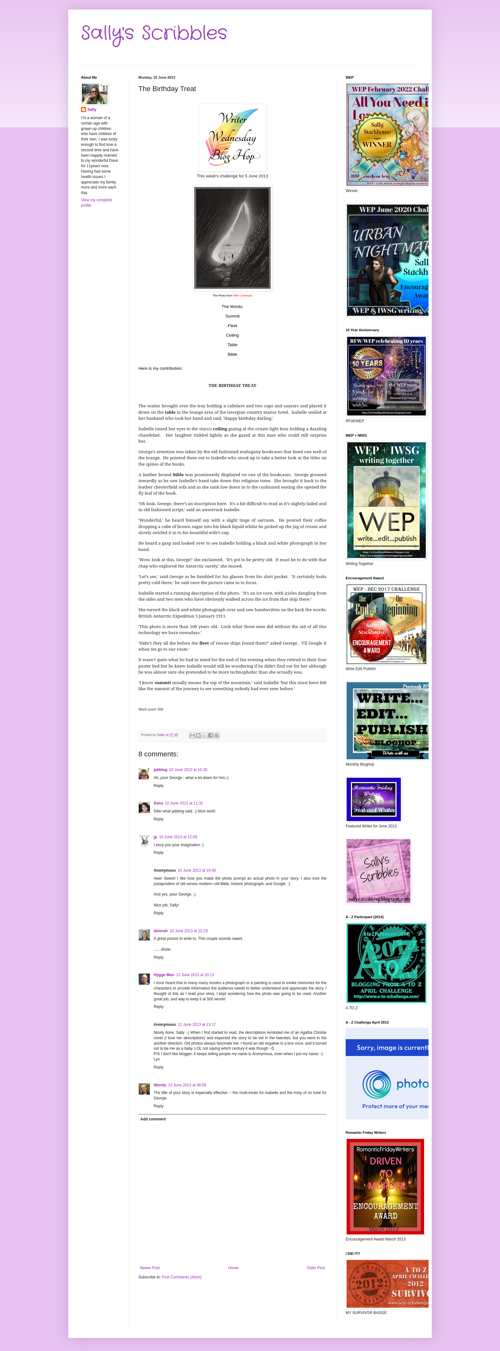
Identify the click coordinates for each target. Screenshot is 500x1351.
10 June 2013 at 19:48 (197, 870)
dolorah (161, 931)
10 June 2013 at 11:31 (184, 803)
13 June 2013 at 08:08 (187, 1085)
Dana (158, 803)
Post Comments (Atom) (182, 1277)
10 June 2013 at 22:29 (189, 931)
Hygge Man (164, 975)
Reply (159, 785)
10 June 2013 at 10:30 (188, 770)
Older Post (316, 1268)
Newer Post (150, 1268)
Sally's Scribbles (154, 33)
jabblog (160, 770)
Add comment (153, 1119)
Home (233, 1268)
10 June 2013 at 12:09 (178, 837)
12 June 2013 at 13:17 (197, 1024)
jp (155, 837)
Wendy (160, 1085)
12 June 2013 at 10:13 (195, 975)
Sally (91, 109)
